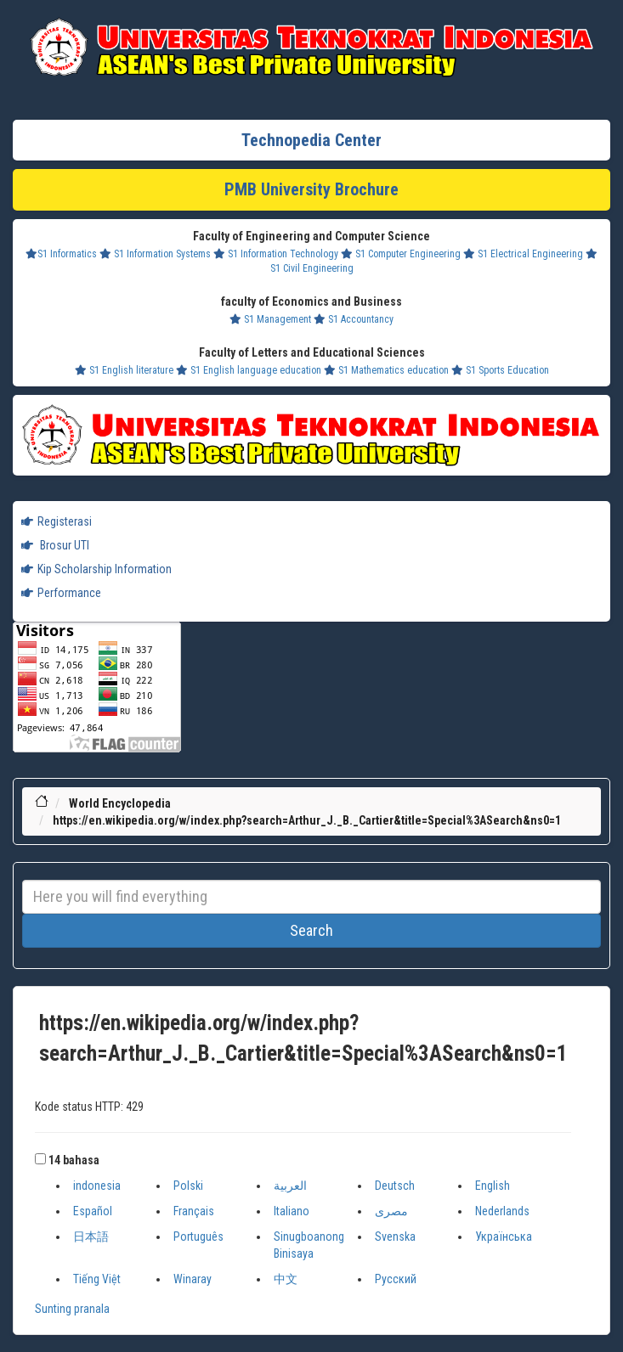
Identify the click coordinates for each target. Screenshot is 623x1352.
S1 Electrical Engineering (523, 254)
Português (198, 1236)
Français (193, 1211)
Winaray (192, 1279)
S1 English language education (248, 370)
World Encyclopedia (120, 803)
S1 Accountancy (354, 319)
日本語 (91, 1236)
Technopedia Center (311, 140)
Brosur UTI (55, 545)
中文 (285, 1279)
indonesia (97, 1185)
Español (92, 1211)
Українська (503, 1236)
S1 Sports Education (500, 370)
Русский (395, 1279)
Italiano (291, 1211)
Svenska (395, 1236)
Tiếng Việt (97, 1279)
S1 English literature (124, 370)
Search (311, 930)
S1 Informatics (61, 254)
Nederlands (502, 1211)
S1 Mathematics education (386, 370)
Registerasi (56, 521)
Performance (61, 593)
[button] (40, 1158)
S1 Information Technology (275, 254)
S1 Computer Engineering (401, 254)
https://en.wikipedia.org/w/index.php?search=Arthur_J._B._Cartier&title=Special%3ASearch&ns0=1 (307, 820)
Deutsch (395, 1185)
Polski (188, 1185)
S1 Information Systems (155, 254)
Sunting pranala (72, 1308)
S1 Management (270, 319)
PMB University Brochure (311, 189)
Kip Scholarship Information (96, 569)
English (492, 1185)
